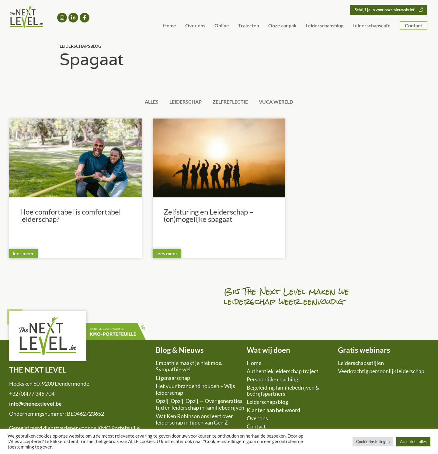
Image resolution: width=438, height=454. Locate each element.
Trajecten (248, 26)
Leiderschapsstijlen (361, 364)
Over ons (195, 26)
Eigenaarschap (173, 378)
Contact (413, 26)
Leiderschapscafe (372, 26)
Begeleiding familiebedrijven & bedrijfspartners (283, 391)
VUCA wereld (281, 102)
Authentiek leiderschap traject (282, 372)
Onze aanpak (282, 26)
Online (221, 26)
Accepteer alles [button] (413, 441)
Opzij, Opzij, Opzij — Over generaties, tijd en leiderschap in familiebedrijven (200, 405)
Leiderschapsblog (324, 26)
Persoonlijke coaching (272, 380)
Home (169, 26)
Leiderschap (184, 102)
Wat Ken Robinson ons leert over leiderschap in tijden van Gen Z (194, 420)
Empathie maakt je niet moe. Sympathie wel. (189, 367)
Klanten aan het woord (273, 411)
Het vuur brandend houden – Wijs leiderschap (195, 390)
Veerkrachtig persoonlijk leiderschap (381, 372)
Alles (147, 102)
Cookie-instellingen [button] (373, 441)
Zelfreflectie (232, 102)
